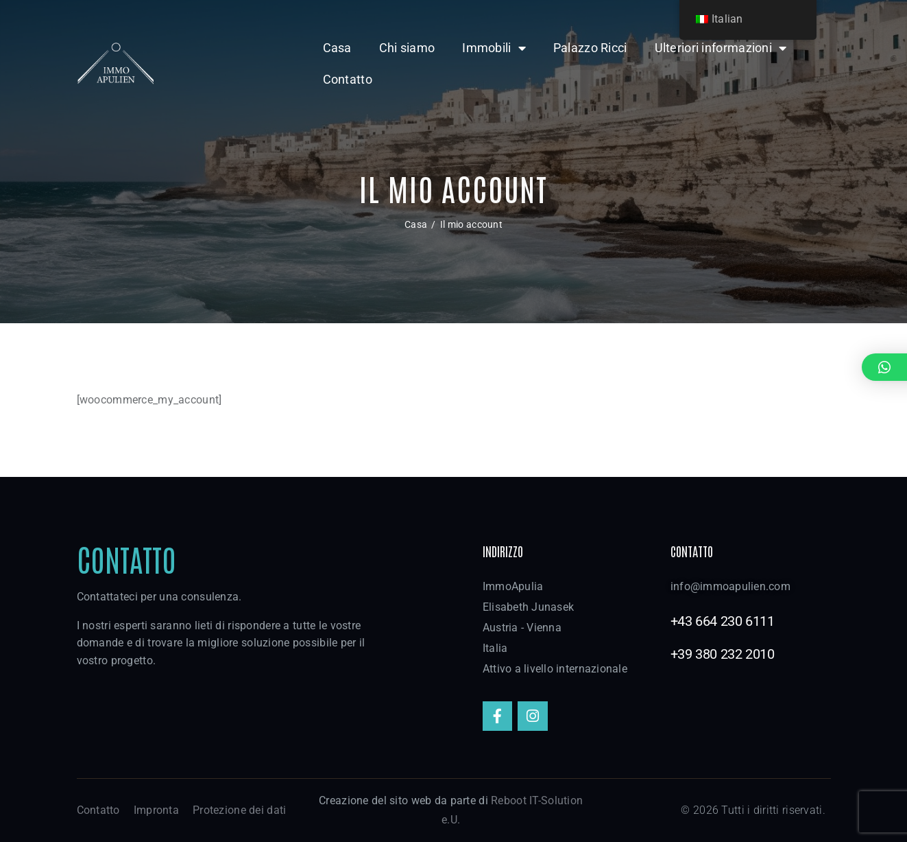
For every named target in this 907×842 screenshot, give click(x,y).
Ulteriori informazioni (721, 48)
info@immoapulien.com (730, 586)
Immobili (494, 48)
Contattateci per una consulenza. (159, 596)
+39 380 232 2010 (722, 654)
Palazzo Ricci (590, 47)
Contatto (347, 79)
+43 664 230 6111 (722, 621)
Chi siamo (407, 47)
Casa (337, 47)
